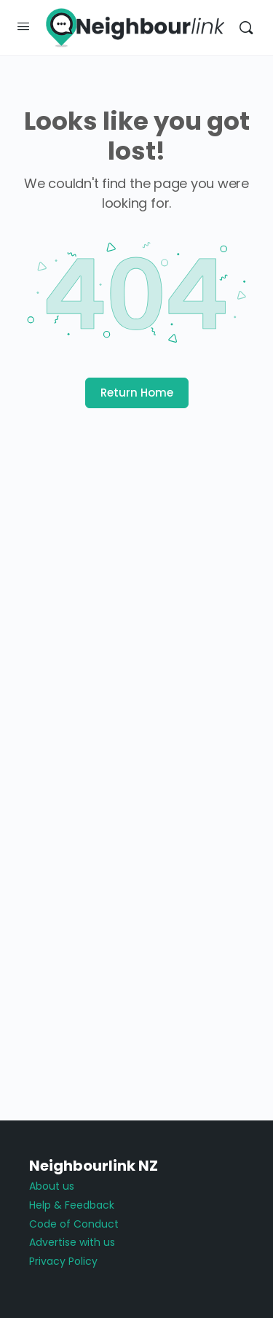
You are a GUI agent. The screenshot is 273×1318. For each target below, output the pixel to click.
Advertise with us (72, 1242)
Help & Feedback (71, 1205)
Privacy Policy (63, 1261)
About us (51, 1186)
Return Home (136, 392)
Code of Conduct (74, 1224)
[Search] (246, 27)
